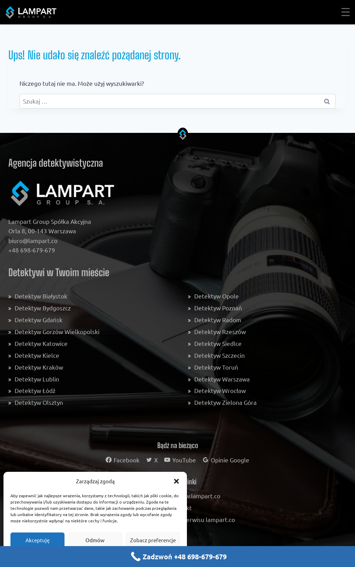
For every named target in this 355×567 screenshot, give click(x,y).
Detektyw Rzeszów (220, 331)
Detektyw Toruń (216, 367)
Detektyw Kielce (37, 355)
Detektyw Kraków (39, 367)
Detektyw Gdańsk (38, 319)
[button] (176, 481)
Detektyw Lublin (37, 379)
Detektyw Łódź (35, 390)
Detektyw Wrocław (220, 390)
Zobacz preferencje (153, 540)
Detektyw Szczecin (219, 355)
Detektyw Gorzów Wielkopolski (57, 331)
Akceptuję (37, 540)
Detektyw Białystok (41, 296)
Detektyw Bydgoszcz (43, 307)
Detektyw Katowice (41, 343)
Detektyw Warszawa (222, 379)
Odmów (95, 540)
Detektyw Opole (216, 296)
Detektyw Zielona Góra (225, 402)
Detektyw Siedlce (218, 343)
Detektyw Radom (217, 319)
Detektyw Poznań (218, 307)
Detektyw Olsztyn (39, 402)
